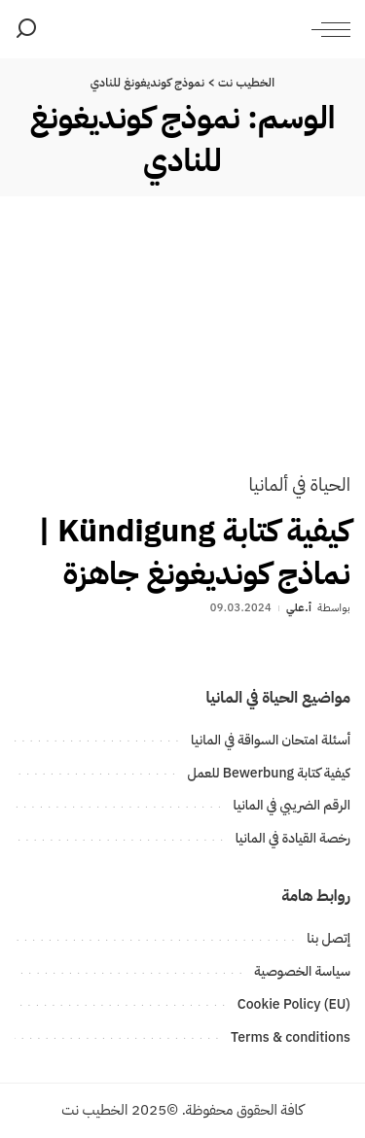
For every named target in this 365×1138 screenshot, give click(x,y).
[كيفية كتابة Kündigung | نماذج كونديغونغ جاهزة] (182, 348)
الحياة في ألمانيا (299, 484)
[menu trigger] (326, 29)
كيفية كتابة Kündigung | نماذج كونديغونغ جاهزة (194, 551)
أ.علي (298, 608)
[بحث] (26, 29)
